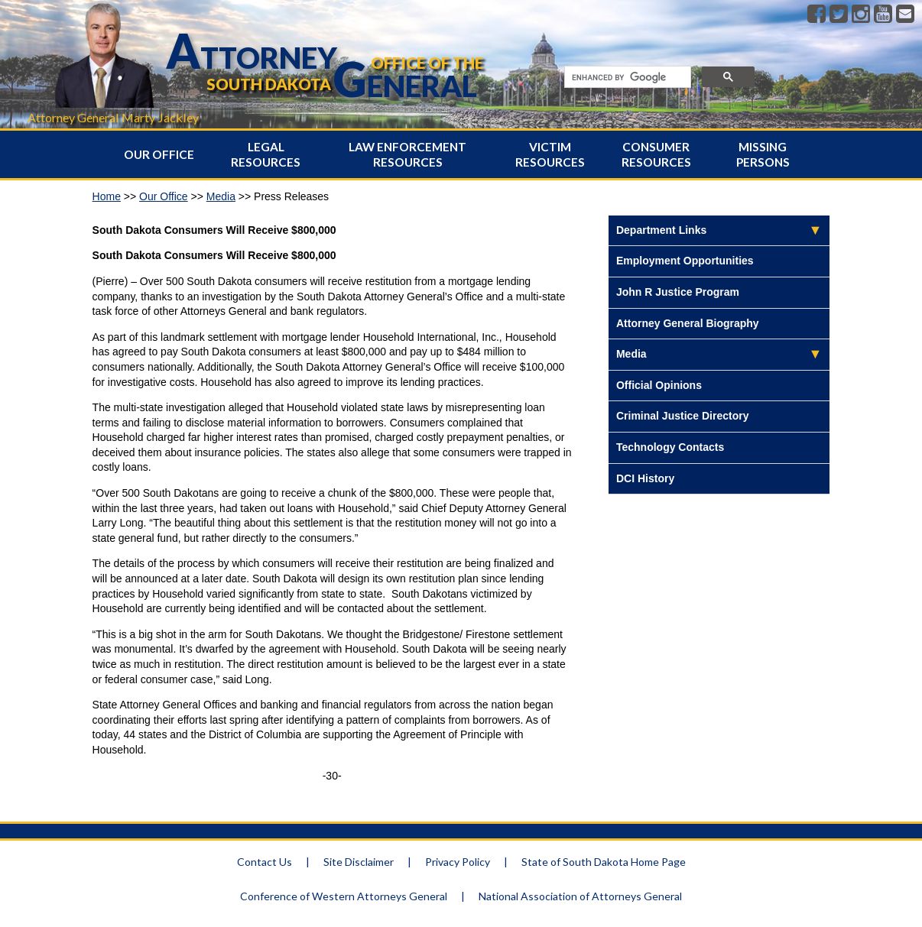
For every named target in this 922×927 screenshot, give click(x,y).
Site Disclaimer (358, 861)
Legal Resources (265, 154)
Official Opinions (659, 385)
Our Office (159, 154)
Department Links (661, 230)
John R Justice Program (677, 292)
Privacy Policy (457, 861)
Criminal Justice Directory (682, 416)
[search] (626, 77)
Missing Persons (763, 154)
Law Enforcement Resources (407, 154)
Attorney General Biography (687, 323)
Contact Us (264, 861)
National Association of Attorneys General (580, 896)
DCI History (645, 478)
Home (107, 196)
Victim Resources (550, 154)
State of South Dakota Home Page (603, 861)
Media (220, 196)
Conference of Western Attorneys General (343, 896)
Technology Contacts (670, 447)
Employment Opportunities (685, 260)
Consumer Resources (656, 154)
